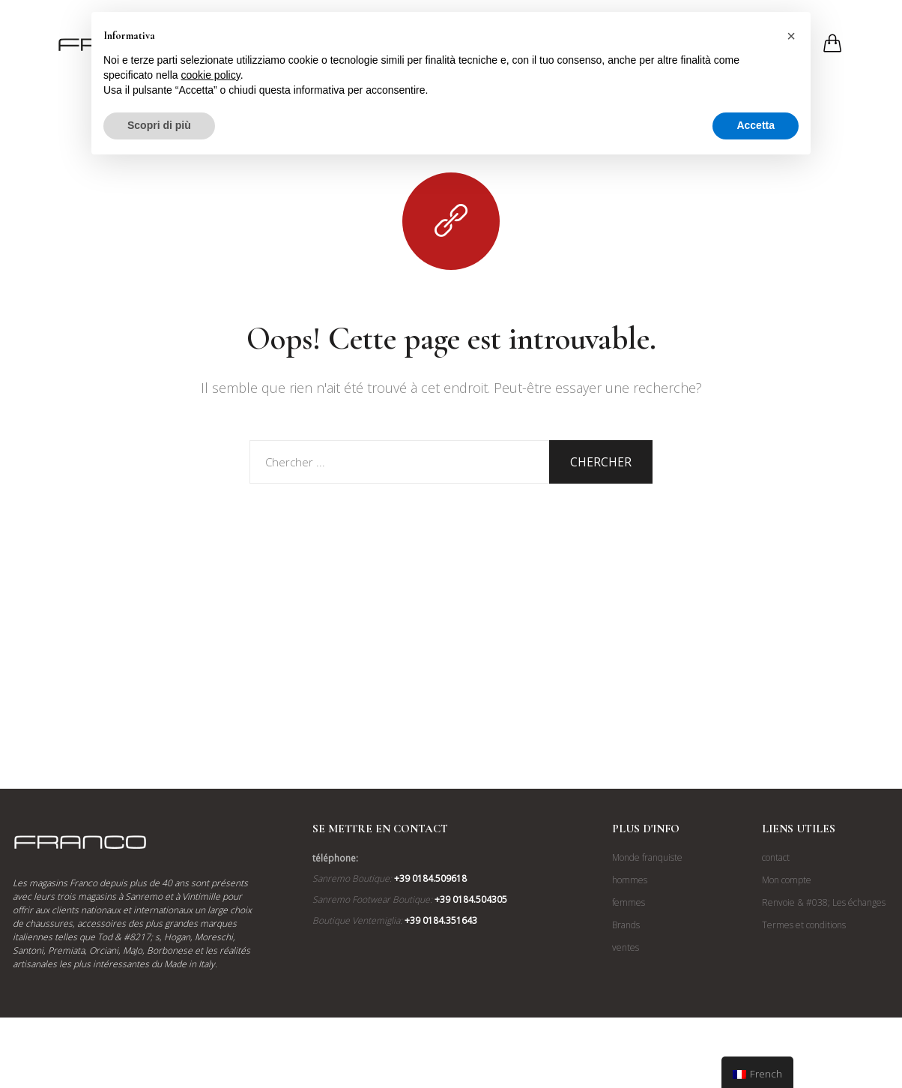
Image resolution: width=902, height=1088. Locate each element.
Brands (626, 925)
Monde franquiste (647, 857)
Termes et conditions (804, 925)
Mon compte (786, 880)
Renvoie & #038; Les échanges (824, 902)
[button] (791, 36)
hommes (629, 880)
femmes (628, 902)
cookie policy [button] (210, 75)
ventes (625, 947)
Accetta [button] (755, 125)
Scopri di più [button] (159, 125)
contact (776, 857)
